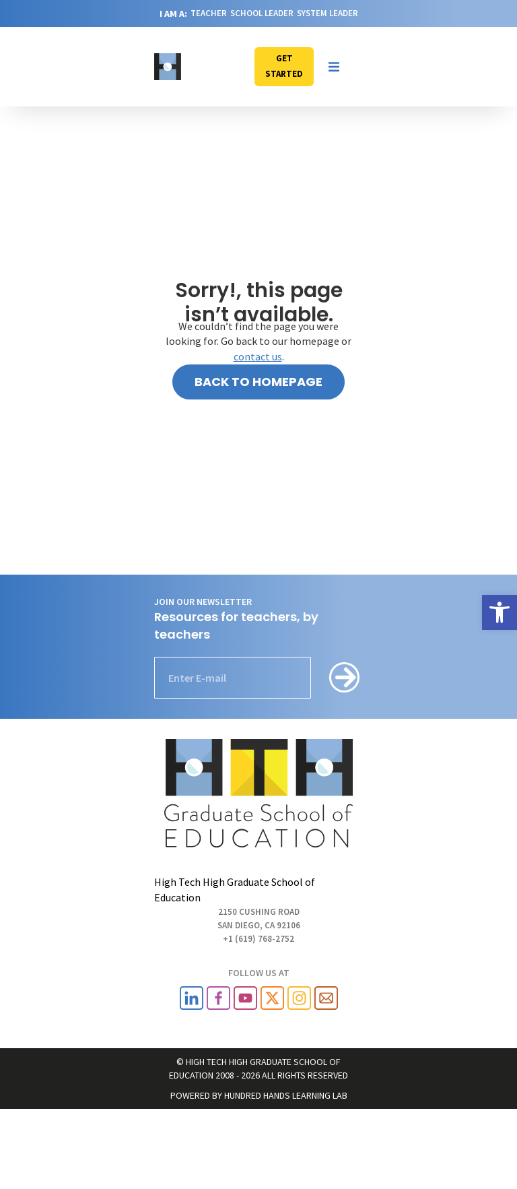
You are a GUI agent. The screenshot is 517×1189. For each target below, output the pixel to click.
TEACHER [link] (209, 13)
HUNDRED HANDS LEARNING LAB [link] (285, 1095)
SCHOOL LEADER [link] (262, 13)
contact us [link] (258, 356)
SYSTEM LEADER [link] (327, 13)
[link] (499, 612)
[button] (334, 67)
